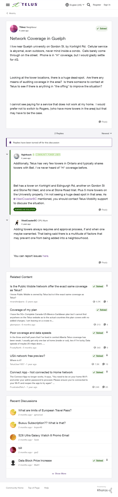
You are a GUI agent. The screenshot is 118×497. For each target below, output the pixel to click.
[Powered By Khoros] (104, 489)
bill (20, 448)
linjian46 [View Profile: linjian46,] (38, 427)
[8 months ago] (29, 347)
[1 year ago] (31, 364)
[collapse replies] (7, 154)
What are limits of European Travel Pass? (45, 410)
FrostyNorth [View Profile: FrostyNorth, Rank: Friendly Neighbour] (15, 347)
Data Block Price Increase (35, 460)
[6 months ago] (28, 324)
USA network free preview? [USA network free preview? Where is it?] (27, 355)
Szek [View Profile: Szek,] (36, 439)
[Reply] (103, 122)
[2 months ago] (25, 414)
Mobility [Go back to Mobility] (11, 13)
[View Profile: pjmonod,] (13, 412)
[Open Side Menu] (7, 4)
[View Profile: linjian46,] (13, 425)
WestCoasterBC (26, 198)
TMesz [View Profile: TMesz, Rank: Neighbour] (22, 27)
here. (46, 256)
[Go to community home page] (25, 4)
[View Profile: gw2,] (13, 450)
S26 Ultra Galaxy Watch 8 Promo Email (43, 435)
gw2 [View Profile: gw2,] (36, 452)
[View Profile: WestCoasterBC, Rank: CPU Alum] (17, 222)
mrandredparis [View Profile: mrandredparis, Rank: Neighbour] (17, 301)
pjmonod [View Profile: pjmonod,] (38, 414)
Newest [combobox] (107, 133)
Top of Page (34, 487)
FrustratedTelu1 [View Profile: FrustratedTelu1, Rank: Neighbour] (17, 387)
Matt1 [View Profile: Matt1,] (37, 464)
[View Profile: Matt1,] (13, 462)
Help (46, 487)
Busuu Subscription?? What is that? (42, 423)
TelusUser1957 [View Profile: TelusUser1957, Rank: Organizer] (17, 364)
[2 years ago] (31, 301)
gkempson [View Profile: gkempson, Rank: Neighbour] (15, 324)
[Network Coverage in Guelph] (26, 158)
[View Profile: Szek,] (13, 437)
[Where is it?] (50, 360)
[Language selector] (75, 5)
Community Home (15, 487)
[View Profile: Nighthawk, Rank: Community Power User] (17, 156)
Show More (59, 473)
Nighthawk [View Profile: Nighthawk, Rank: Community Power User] (26, 154)
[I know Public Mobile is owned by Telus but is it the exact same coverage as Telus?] (50, 296)
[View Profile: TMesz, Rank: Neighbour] (14, 29)
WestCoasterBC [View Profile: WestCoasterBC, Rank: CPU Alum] (29, 220)
